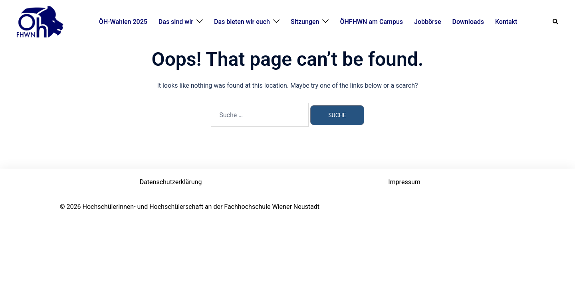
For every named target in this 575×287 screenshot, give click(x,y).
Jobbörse (427, 22)
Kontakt (506, 22)
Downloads (468, 22)
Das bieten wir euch (242, 22)
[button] (556, 22)
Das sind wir (176, 22)
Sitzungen (305, 22)
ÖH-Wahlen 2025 (123, 22)
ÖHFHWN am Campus (371, 22)
